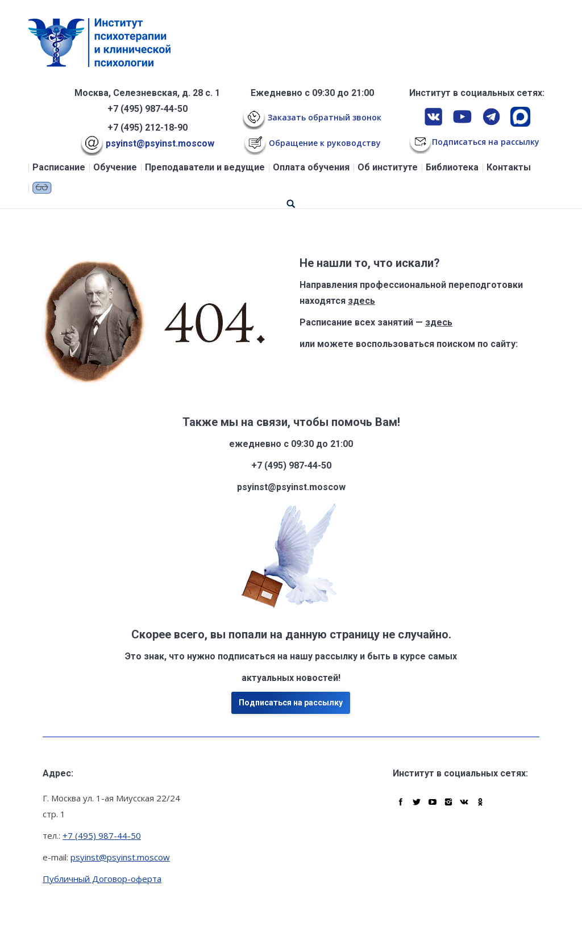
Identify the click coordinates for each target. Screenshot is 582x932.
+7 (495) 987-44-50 (147, 108)
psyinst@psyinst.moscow (147, 143)
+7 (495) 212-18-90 (147, 127)
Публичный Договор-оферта (102, 878)
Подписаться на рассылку (291, 702)
